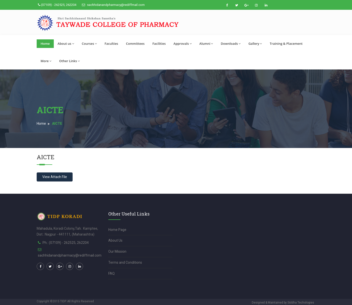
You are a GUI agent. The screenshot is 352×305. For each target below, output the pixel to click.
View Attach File (54, 177)
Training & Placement (286, 43)
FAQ (111, 273)
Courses (89, 43)
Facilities (158, 43)
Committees (135, 43)
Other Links (69, 61)
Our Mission (117, 251)
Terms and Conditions (125, 262)
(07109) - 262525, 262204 (57, 5)
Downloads (231, 43)
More (46, 61)
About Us (115, 240)
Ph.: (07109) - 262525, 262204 (66, 243)
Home (45, 43)
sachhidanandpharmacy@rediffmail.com (113, 5)
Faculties (111, 43)
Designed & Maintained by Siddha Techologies (283, 302)
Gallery (255, 43)
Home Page (117, 230)
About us (66, 43)
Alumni (206, 43)
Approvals (183, 43)
